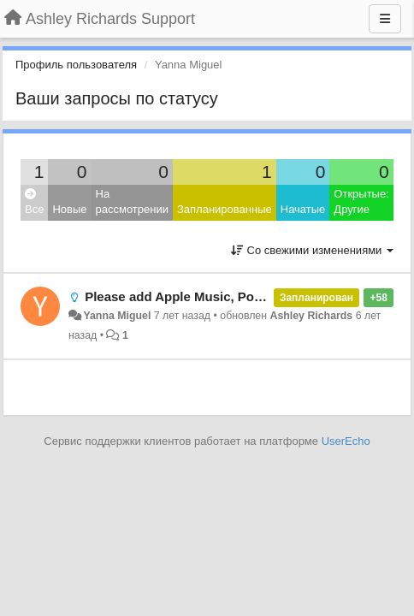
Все (34, 202)
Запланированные (224, 209)
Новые (69, 209)
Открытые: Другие (361, 201)
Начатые (303, 209)
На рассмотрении (132, 201)
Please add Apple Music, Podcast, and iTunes (223, 296)
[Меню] (385, 18)
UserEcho (346, 441)
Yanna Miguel (117, 316)
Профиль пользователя (76, 64)
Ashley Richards (310, 316)
